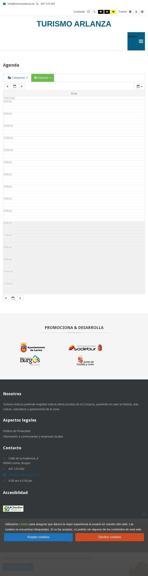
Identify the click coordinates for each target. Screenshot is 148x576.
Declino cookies (109, 537)
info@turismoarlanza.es (19, 3)
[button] (133, 41)
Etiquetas (42, 77)
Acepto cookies (38, 537)
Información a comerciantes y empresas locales (33, 436)
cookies (23, 524)
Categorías (18, 77)
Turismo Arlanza (74, 24)
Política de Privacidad (16, 431)
